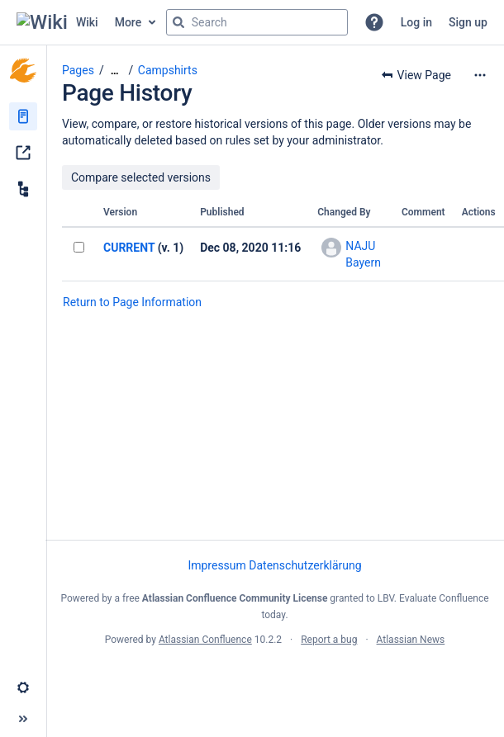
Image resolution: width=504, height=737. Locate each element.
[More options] (480, 75)
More (128, 22)
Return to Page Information (132, 302)
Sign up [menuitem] (468, 22)
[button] (374, 22)
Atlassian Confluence (205, 639)
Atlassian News (411, 639)
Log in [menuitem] (416, 22)
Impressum (216, 565)
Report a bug (329, 639)
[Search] (178, 22)
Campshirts (167, 70)
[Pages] (23, 116)
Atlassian (274, 676)
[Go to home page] (57, 22)
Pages (78, 70)
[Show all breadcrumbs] (115, 71)
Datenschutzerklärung (305, 565)
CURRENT (129, 247)
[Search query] (257, 22)
